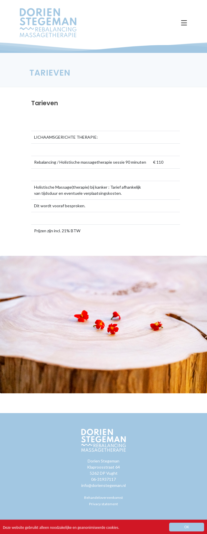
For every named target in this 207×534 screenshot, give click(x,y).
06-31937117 (103, 479)
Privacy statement (103, 504)
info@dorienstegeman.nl (103, 485)
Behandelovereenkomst (103, 497)
